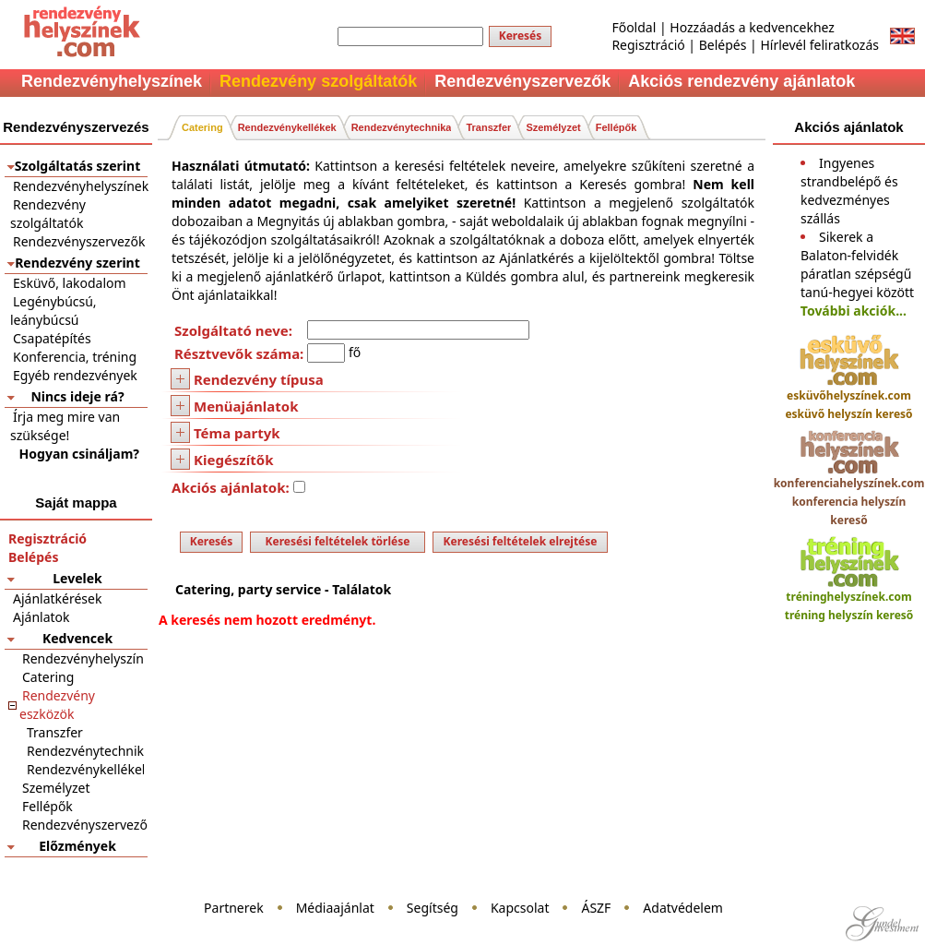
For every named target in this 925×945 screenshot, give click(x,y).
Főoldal (633, 27)
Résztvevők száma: (238, 353)
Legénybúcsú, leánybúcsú (53, 311)
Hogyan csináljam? (79, 453)
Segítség (432, 907)
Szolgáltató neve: (233, 330)
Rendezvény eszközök (57, 705)
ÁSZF (596, 907)
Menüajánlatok (246, 406)
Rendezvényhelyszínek (80, 186)
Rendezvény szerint (77, 262)
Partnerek (234, 907)
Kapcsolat (520, 907)
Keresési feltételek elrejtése (521, 541)
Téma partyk (237, 433)
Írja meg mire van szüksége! (65, 426)
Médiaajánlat (335, 907)
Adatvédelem (683, 907)
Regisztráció (647, 45)
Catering (48, 677)
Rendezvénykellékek (87, 769)
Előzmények (77, 846)
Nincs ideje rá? (77, 396)
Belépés (723, 45)
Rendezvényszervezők (79, 241)
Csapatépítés (52, 338)
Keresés (520, 35)
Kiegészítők (233, 459)
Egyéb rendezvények (75, 375)
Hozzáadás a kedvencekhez (752, 27)
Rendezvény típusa (259, 379)
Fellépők (47, 806)
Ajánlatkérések (57, 598)
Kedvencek (77, 638)
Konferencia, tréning (74, 356)
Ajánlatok (41, 617)
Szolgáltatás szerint (77, 165)
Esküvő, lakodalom (69, 283)
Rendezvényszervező (85, 824)
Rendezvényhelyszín (83, 658)
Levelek (77, 578)
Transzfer (55, 732)
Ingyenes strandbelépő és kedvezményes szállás (849, 190)
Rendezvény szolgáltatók (48, 214)
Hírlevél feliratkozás (819, 45)
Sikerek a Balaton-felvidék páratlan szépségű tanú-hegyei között (857, 264)
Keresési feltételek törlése (338, 541)
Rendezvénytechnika (89, 751)
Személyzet (55, 787)
